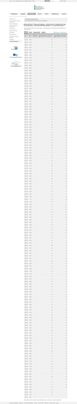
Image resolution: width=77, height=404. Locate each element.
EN (34, 1)
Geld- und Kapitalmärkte (14, 23)
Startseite (11, 16)
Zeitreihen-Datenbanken (23, 16)
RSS (57, 402)
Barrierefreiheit (40, 402)
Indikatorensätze (12, 28)
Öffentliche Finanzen (13, 34)
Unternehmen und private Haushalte (14, 37)
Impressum (21, 402)
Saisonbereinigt (27, 29)
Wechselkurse (12, 39)
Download (64, 32)
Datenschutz (46, 402)
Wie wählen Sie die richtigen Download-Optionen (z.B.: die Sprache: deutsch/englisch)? (42, 399)
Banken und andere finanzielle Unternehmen (15, 21)
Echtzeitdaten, (44, 20)
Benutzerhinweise (52, 402)
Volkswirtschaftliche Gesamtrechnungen (34, 28)
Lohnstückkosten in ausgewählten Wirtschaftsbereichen (54, 28)
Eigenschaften (36, 32)
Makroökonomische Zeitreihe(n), (34, 20)
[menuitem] (14, 14)
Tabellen (43, 32)
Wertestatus (35, 35)
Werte (26, 32)
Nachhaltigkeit (12, 32)
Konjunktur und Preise (13, 30)
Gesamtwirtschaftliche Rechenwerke (13, 26)
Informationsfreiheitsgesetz (28, 402)
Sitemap (35, 402)
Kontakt (11, 1)
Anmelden (64, 1)
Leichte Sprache (28, 1)
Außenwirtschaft (12, 18)
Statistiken (16, 16)
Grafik (30, 32)
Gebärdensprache (20, 1)
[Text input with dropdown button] (55, 1)
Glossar (14, 1)
